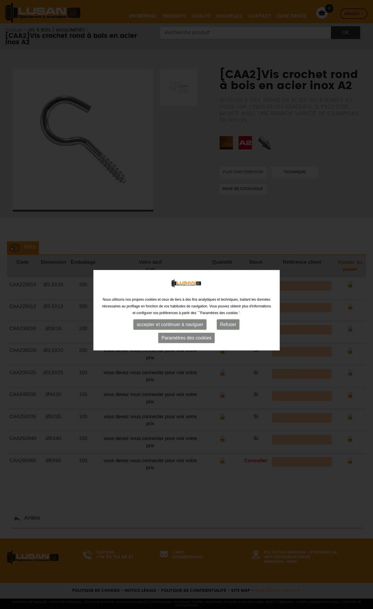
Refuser (228, 328)
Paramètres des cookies (187, 341)
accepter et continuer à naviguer (170, 328)
